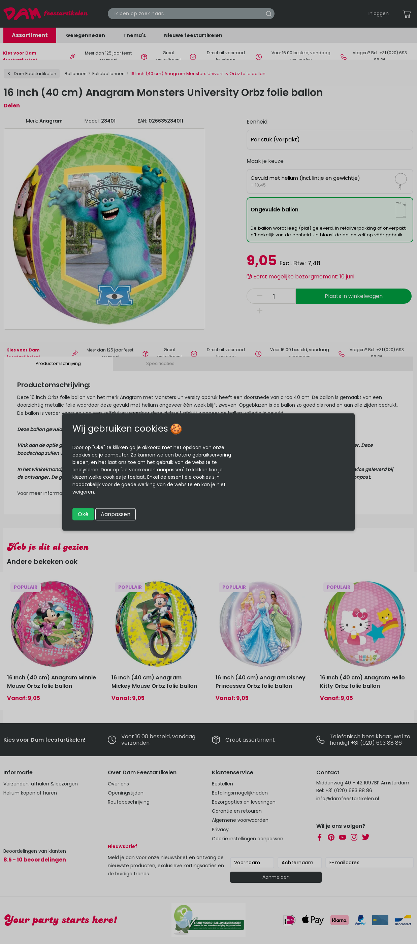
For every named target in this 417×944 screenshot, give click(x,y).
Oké (83, 514)
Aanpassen (115, 514)
